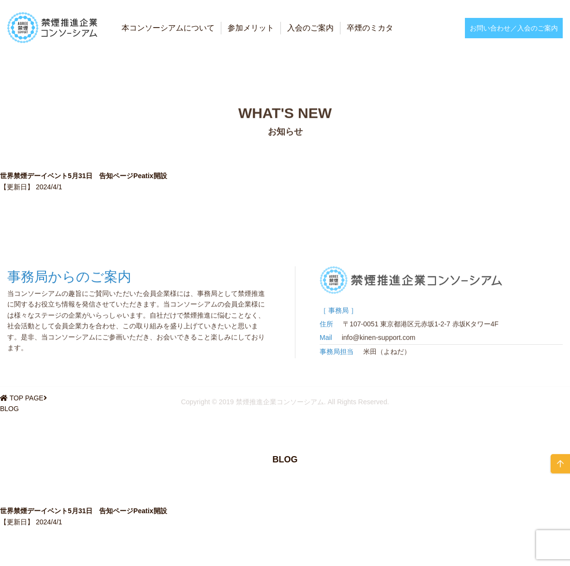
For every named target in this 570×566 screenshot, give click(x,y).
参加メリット (251, 28)
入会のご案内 (310, 28)
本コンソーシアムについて (168, 28)
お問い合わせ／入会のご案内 (514, 28)
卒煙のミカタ (370, 28)
